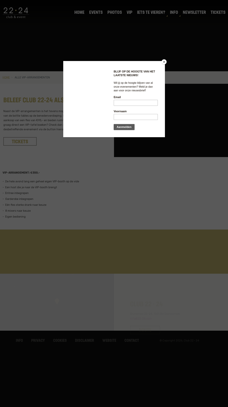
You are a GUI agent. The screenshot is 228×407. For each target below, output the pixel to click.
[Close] (164, 61)
